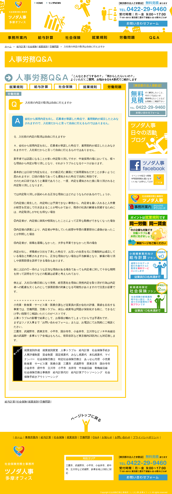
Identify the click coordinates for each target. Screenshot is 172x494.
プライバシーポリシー (146, 437)
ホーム (8, 46)
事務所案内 (31, 437)
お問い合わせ (122, 437)
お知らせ (107, 437)
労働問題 (54, 46)
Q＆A (96, 437)
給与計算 (21, 46)
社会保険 (32, 46)
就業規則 (43, 46)
